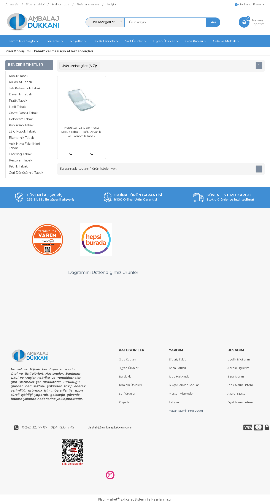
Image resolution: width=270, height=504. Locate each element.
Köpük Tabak (18, 76)
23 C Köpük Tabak (22, 131)
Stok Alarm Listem (240, 385)
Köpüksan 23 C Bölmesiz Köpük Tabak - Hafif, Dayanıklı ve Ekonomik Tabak (81, 132)
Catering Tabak (20, 154)
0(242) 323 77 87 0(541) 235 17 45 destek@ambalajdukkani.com (75, 428)
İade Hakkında (179, 376)
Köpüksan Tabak (21, 125)
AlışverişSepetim (258, 22)
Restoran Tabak (20, 160)
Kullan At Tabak (20, 82)
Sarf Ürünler (127, 393)
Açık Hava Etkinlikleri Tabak (24, 146)
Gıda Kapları (127, 359)
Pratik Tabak (18, 101)
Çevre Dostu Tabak (23, 113)
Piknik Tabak (18, 166)
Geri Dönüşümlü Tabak (26, 173)
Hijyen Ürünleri (129, 368)
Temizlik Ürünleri (130, 385)
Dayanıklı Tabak (20, 94)
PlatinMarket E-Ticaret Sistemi (122, 499)
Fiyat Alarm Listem (240, 402)
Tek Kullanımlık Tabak (25, 88)
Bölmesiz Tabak (21, 119)
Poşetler (125, 402)
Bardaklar (126, 376)
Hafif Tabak (17, 107)
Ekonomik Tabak (21, 138)
